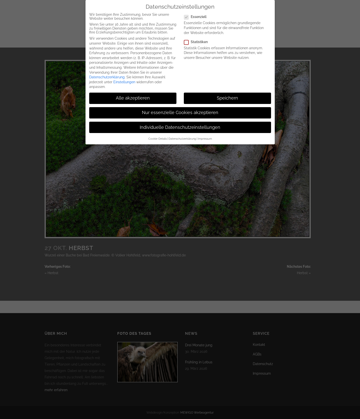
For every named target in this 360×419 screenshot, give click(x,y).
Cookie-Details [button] (157, 135)
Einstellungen (124, 79)
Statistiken (198, 39)
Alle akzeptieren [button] (133, 95)
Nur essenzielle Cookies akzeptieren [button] (180, 109)
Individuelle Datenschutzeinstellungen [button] (180, 124)
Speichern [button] (227, 95)
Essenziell (197, 14)
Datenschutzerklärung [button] (182, 135)
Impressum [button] (205, 135)
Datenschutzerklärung (107, 74)
